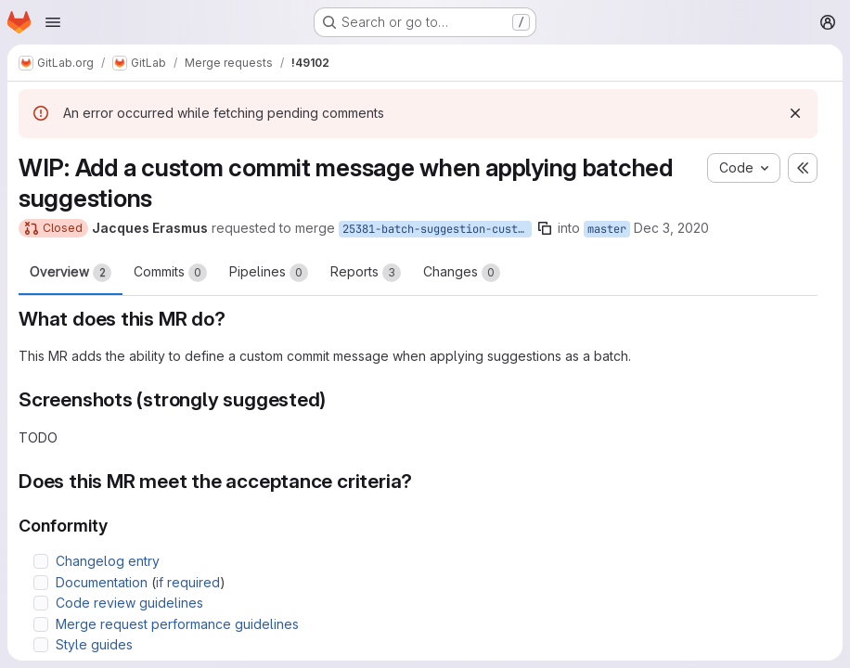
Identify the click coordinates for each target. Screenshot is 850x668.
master (606, 229)
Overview (70, 272)
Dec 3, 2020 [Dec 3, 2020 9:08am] (671, 228)
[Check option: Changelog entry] (40, 561)
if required (188, 582)
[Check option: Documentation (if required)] (40, 582)
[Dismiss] (795, 113)
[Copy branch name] (545, 228)
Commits (170, 272)
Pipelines (268, 272)
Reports (365, 272)
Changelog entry (108, 561)
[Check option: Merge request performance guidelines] (40, 624)
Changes (461, 272)
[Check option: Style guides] (40, 644)
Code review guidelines (129, 602)
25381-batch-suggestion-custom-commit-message (437, 229)
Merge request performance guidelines (177, 624)
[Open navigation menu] (53, 22)
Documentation (102, 582)
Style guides (94, 644)
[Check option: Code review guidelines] (40, 603)
